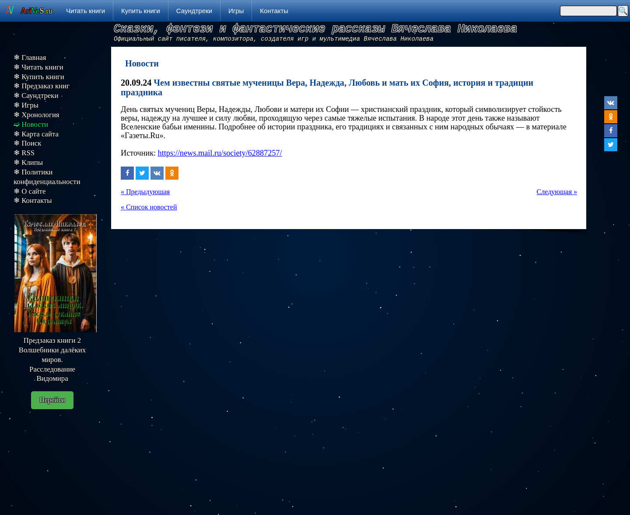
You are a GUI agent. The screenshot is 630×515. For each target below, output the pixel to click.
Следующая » (557, 191)
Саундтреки (194, 10)
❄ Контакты (33, 200)
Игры (236, 10)
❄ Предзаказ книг (42, 86)
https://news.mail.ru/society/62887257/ (220, 153)
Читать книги (85, 10)
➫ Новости (31, 124)
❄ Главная (30, 57)
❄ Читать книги (38, 67)
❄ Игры (26, 105)
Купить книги (140, 10)
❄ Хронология (37, 115)
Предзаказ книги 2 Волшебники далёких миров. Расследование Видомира (52, 359)
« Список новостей (149, 207)
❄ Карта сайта (36, 134)
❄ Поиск (27, 143)
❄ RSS (24, 153)
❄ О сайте (30, 191)
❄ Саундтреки (36, 95)
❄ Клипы (28, 162)
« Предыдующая (145, 191)
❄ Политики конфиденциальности (47, 177)
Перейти (52, 400)
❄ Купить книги (39, 77)
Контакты (274, 10)
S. (36, 11)
